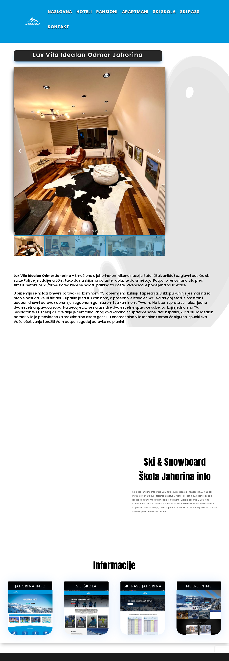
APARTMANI (135, 11)
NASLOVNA (60, 11)
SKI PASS (190, 11)
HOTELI (84, 11)
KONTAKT (58, 27)
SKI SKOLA (164, 11)
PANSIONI (107, 11)
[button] (159, 151)
